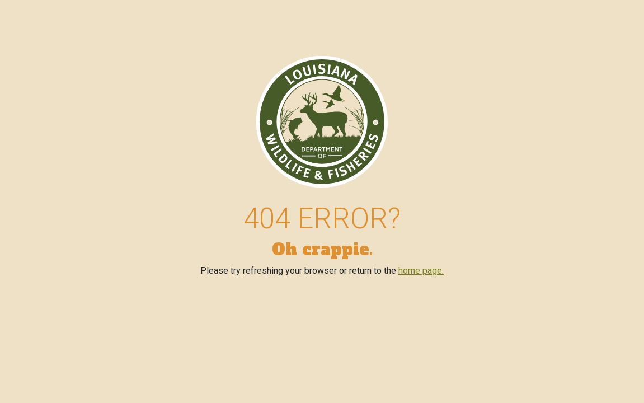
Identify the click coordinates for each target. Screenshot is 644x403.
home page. (421, 270)
